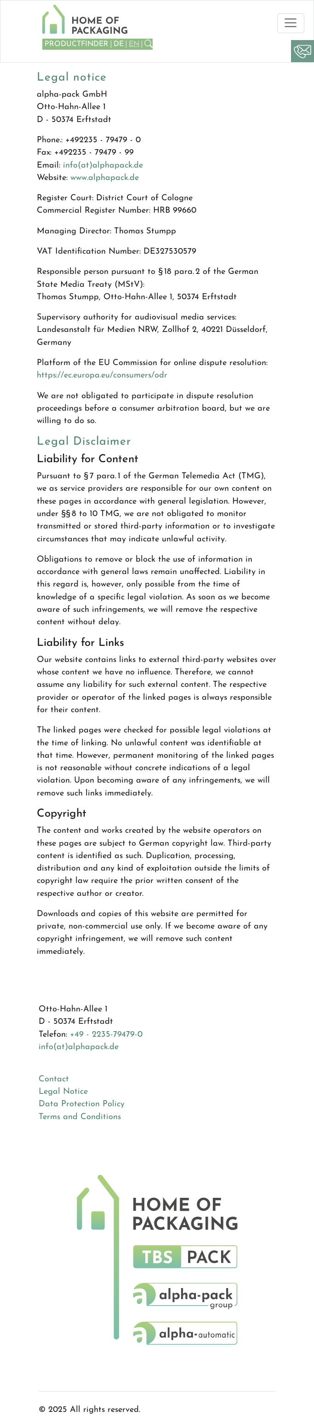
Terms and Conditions (80, 1117)
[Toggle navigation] (290, 23)
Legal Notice (63, 1091)
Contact (54, 1079)
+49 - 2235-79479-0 (106, 1034)
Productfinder (76, 44)
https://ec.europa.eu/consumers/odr (102, 375)
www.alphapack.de (104, 178)
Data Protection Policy (82, 1104)
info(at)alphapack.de (103, 165)
